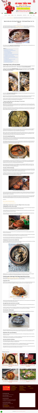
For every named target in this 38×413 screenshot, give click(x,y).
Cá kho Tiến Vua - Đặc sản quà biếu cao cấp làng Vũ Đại (20, 411)
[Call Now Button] (1, 412)
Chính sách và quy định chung (22, 387)
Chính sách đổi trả (21, 388)
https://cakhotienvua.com (6, 405)
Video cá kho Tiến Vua (13, 388)
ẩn (6, 48)
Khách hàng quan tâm (11, 17)
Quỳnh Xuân (8, 349)
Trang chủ (8, 17)
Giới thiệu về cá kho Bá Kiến (14, 387)
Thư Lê (6, 367)
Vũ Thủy (24, 367)
